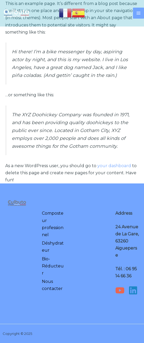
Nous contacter (52, 285)
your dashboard (114, 165)
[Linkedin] (133, 290)
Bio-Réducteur (53, 266)
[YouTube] (120, 290)
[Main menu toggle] (138, 13)
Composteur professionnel (52, 224)
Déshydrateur (53, 247)
